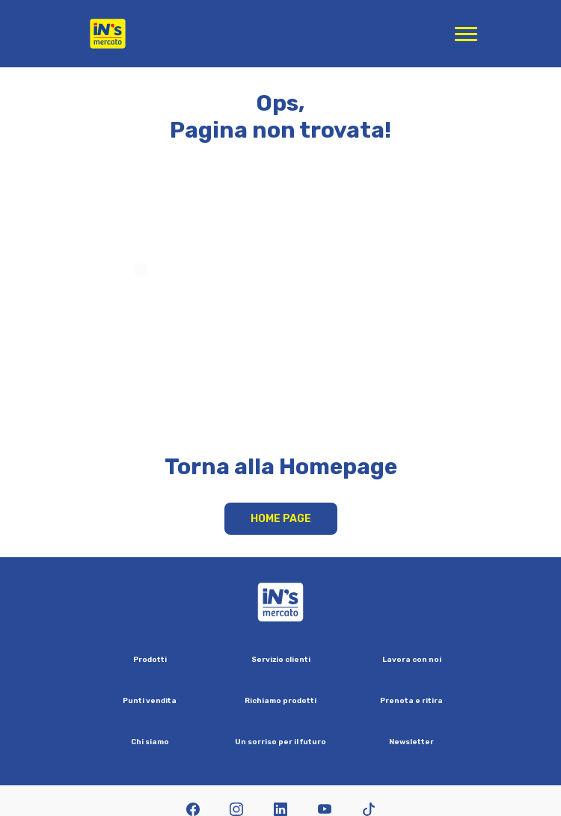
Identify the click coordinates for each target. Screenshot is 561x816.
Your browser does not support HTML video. (281, 311)
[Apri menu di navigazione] (466, 33)
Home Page (281, 518)
